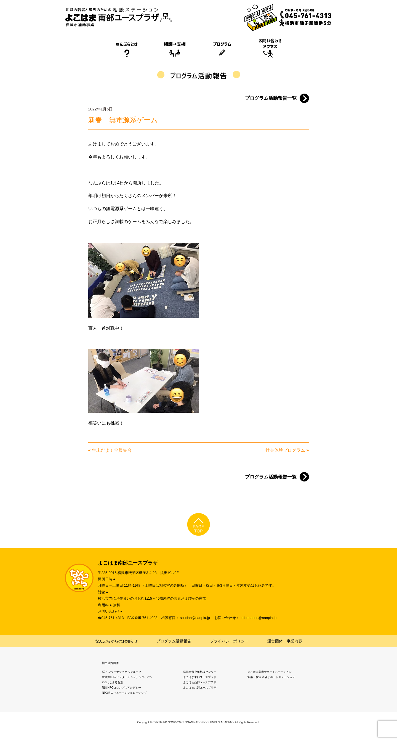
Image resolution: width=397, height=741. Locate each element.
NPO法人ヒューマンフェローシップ (124, 692)
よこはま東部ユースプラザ (199, 677)
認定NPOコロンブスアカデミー (121, 687)
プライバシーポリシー (229, 641)
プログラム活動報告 (173, 641)
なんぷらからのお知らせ (116, 641)
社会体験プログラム (285, 450)
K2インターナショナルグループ (121, 671)
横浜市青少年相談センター (199, 671)
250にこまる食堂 (112, 682)
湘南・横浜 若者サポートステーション (271, 677)
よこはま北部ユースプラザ (199, 687)
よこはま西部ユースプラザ (199, 682)
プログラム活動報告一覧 (271, 98)
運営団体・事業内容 (284, 641)
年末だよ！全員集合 (112, 450)
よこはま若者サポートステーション (269, 671)
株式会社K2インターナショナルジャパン (127, 677)
